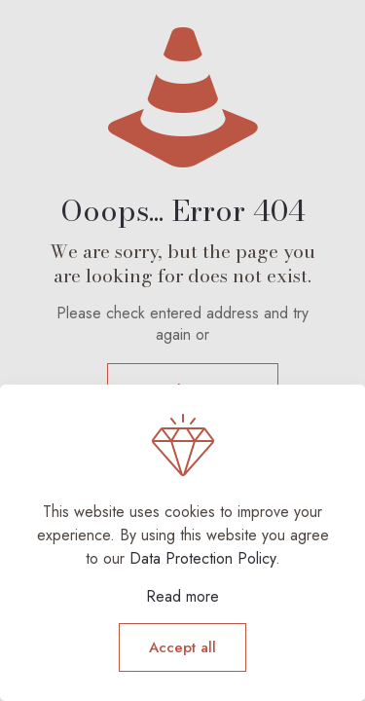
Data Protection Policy (202, 558)
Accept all (182, 647)
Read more (182, 596)
